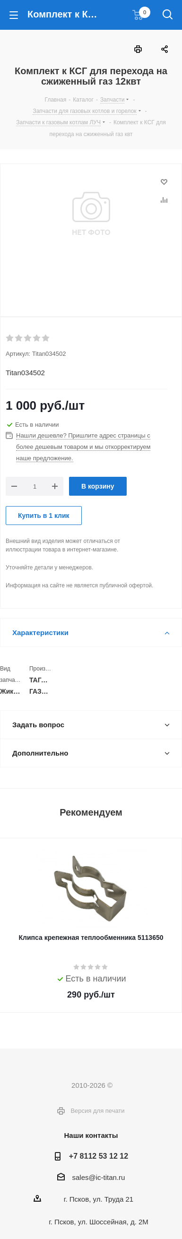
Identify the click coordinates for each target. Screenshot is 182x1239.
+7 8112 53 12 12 (98, 1156)
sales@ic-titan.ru (98, 1177)
